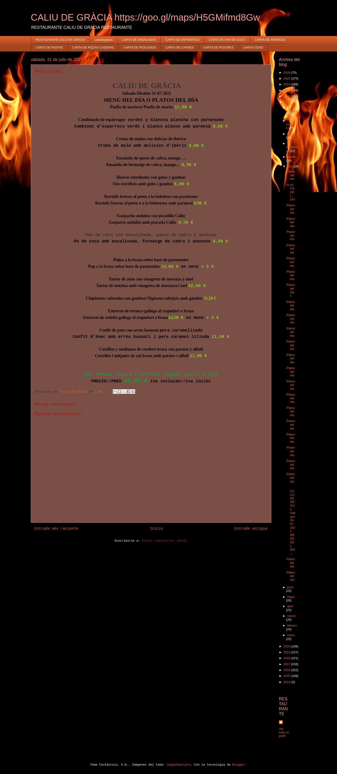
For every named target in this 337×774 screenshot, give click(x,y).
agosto (291, 157)
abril (290, 606)
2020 (287, 646)
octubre (292, 134)
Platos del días (290, 290)
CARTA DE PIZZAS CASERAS (93, 47)
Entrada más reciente (56, 529)
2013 (287, 682)
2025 (287, 78)
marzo (291, 616)
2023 (287, 90)
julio (290, 166)
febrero (292, 625)
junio (290, 587)
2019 (287, 652)
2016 (287, 670)
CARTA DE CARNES (179, 47)
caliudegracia (104, 40)
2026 (287, 72)
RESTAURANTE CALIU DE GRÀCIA (60, 40)
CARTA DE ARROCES (270, 40)
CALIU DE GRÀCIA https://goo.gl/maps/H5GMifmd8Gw (145, 17)
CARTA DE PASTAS (49, 47)
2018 (287, 658)
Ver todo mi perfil (284, 732)
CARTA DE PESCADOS (139, 47)
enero (291, 635)
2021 (287, 102)
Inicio (156, 529)
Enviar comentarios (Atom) (164, 541)
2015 (287, 676)
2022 (287, 96)
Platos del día (290, 175)
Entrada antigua (251, 529)
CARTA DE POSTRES (218, 47)
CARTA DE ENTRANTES (182, 40)
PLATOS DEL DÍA (290, 192)
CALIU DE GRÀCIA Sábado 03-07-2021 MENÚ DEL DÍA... (290, 520)
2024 (287, 84)
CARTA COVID (253, 47)
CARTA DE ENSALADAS (139, 40)
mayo (291, 597)
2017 (287, 664)
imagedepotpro (178, 764)
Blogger (238, 764)
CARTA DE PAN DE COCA (227, 40)
